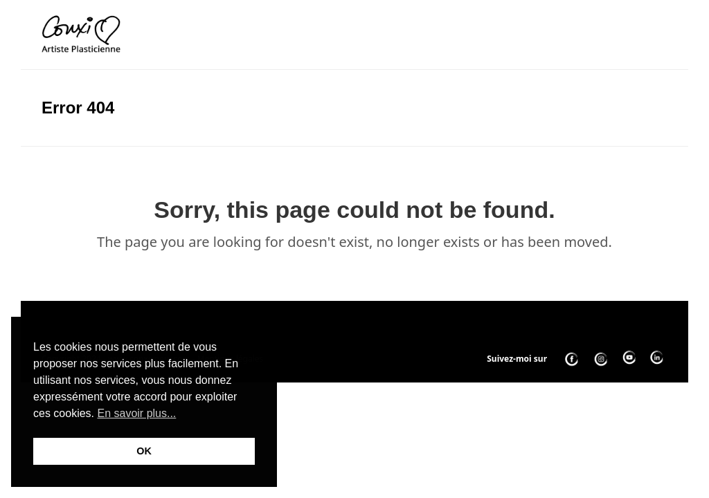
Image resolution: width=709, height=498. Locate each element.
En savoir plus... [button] (136, 413)
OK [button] (144, 450)
